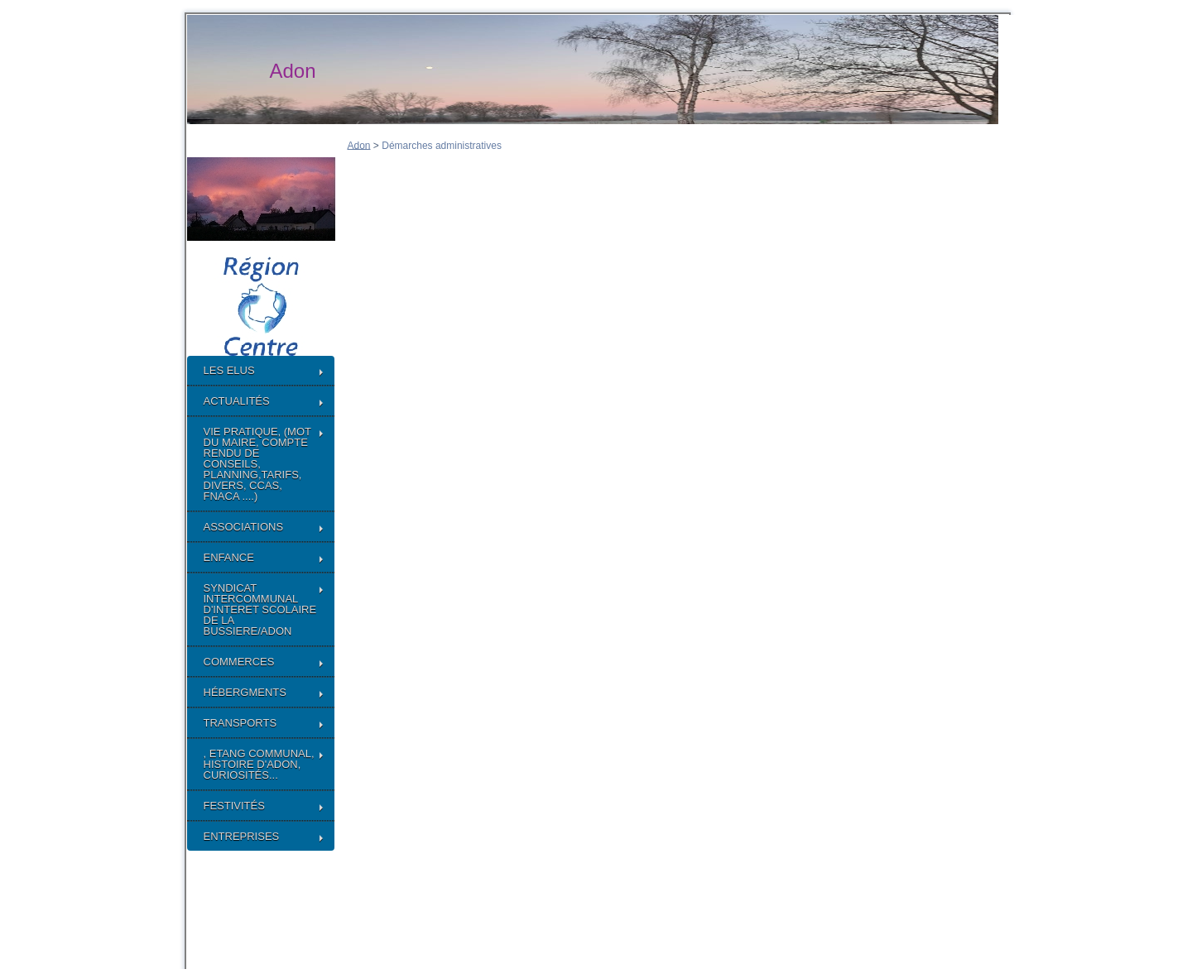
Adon (359, 145)
